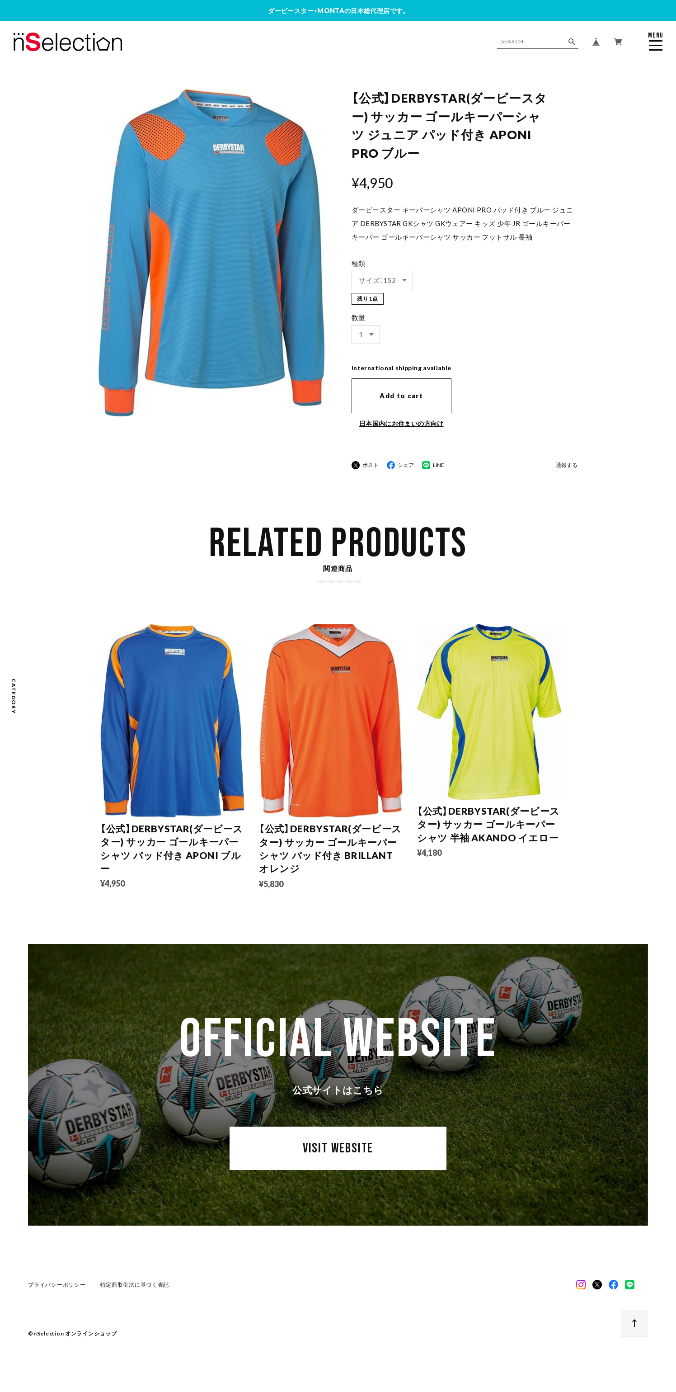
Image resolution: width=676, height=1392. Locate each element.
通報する (566, 465)
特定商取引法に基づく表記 (134, 1284)
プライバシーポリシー (56, 1284)
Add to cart (401, 396)
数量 (359, 317)
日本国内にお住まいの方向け (401, 423)
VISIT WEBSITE (338, 1148)
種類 (359, 263)
